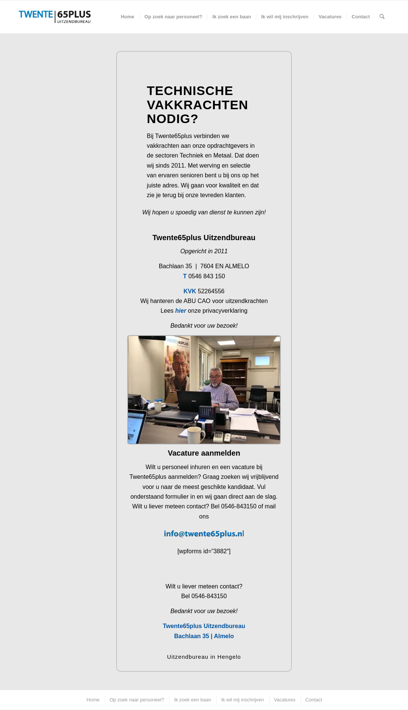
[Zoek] (382, 16)
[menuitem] (127, 16)
